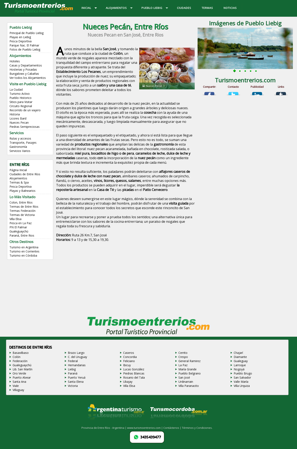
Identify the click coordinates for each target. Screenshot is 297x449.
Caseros (128, 353)
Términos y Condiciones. (197, 428)
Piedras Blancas (133, 373)
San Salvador (242, 377)
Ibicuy (127, 365)
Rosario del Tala (134, 377)
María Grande (187, 369)
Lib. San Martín (22, 369)
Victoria (73, 386)
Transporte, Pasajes (23, 143)
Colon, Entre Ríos (21, 202)
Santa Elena (76, 382)
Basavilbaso (21, 353)
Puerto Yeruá (76, 377)
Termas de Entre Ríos (23, 207)
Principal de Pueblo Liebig (26, 33)
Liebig (72, 369)
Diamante (240, 357)
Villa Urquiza (242, 386)
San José (184, 377)
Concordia (130, 357)
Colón (16, 357)
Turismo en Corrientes (24, 251)
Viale (16, 386)
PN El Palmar (18, 227)
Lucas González (133, 369)
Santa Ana (19, 382)
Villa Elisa (15, 219)
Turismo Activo (19, 94)
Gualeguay (241, 361)
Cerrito (182, 353)
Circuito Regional (20, 106)
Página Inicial (18, 170)
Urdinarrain (185, 382)
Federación (20, 361)
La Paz (182, 365)
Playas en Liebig (20, 37)
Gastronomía (18, 147)
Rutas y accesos (20, 138)
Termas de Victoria (22, 215)
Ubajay (127, 382)
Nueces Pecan (19, 122)
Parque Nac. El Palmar (24, 45)
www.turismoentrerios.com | (145, 428)
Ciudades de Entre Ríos (24, 174)
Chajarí (238, 353)
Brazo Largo (76, 353)
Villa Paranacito (188, 386)
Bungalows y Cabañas (24, 74)
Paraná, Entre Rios (21, 235)
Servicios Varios (19, 151)
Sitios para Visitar (20, 102)
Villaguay (18, 390)
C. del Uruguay (77, 357)
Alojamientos (18, 178)
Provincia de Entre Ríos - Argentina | (104, 428)
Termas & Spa (19, 182)
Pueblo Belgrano (189, 373)
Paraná (72, 373)
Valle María (241, 382)
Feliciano (129, 361)
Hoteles (14, 61)
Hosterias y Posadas (23, 69)
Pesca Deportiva (20, 41)
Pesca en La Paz (20, 223)
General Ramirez (189, 361)
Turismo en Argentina (23, 247)
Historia (14, 114)
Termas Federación (22, 211)
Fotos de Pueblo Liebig (24, 49)
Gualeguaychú (18, 231)
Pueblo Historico (20, 98)
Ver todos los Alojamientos (27, 78)
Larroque (240, 365)
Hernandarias (77, 365)
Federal (73, 361)
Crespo (183, 357)
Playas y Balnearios (22, 191)
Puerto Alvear (22, 377)
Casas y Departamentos (25, 65)
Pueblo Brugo (243, 373)
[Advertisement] (125, 280)
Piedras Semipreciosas (24, 127)
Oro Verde (19, 373)
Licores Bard (17, 118)
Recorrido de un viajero (25, 110)
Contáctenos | (172, 428)
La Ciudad (16, 89)
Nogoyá (239, 369)
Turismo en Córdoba (23, 255)
